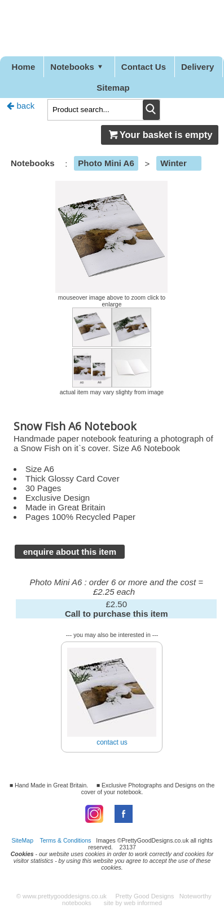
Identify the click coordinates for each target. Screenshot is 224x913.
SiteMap (23, 840)
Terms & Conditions (65, 840)
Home (24, 67)
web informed (143, 902)
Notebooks (78, 67)
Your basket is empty (160, 135)
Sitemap (112, 87)
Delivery (197, 67)
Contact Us (143, 67)
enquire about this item (69, 551)
